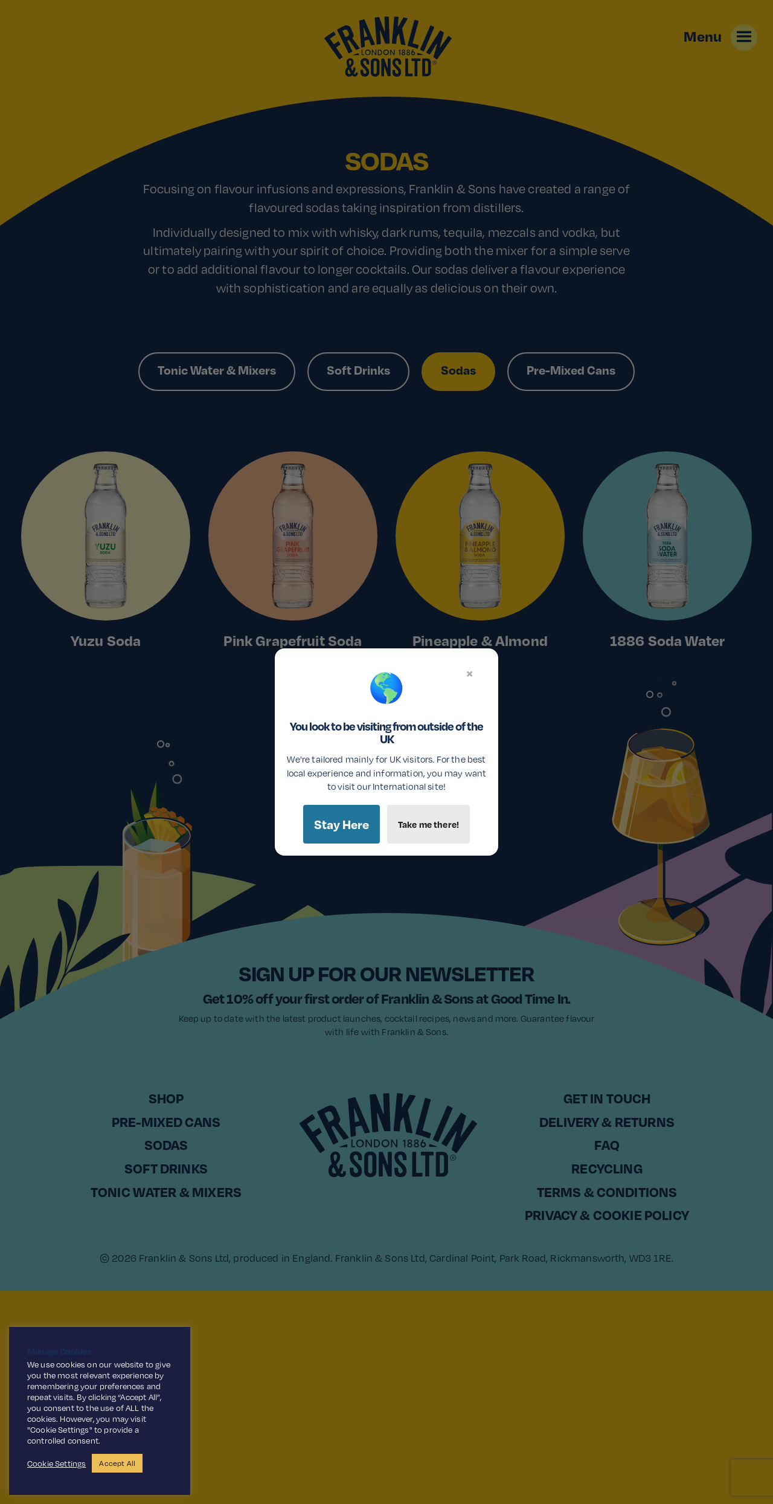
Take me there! (428, 824)
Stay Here (341, 824)
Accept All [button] (117, 1463)
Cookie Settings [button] (56, 1463)
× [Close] (469, 673)
